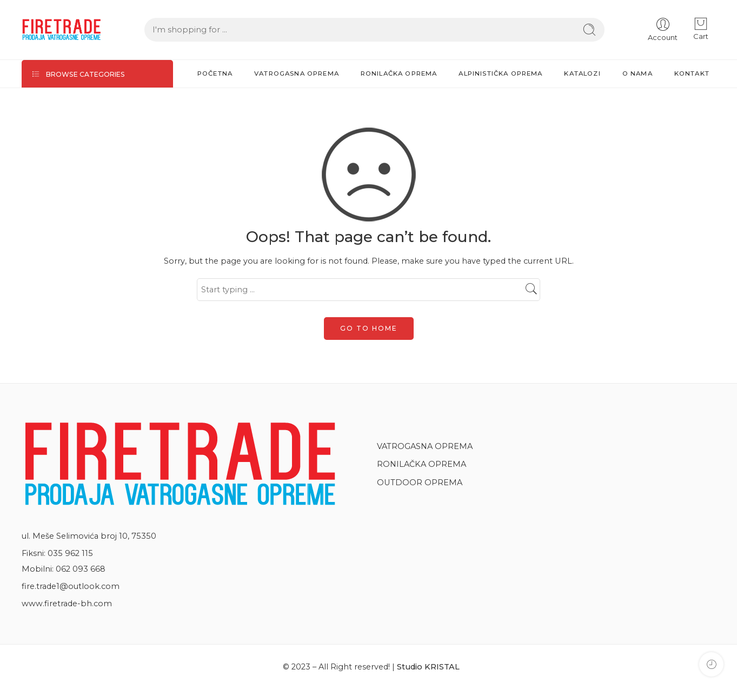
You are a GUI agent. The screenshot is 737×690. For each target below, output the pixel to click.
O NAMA (637, 73)
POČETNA (215, 73)
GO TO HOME (368, 328)
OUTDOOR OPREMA (421, 482)
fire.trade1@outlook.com (70, 586)
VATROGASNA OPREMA (296, 73)
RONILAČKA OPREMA (399, 73)
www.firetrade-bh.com (67, 603)
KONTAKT (691, 73)
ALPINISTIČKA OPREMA (500, 73)
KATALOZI (582, 73)
